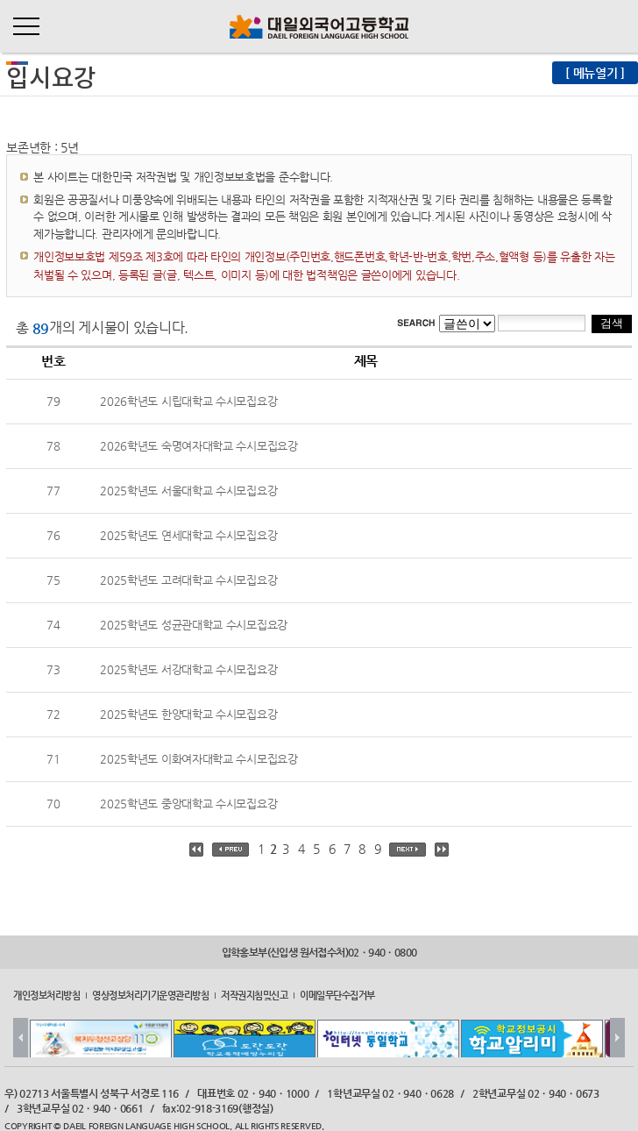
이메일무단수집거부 (337, 994)
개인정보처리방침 (46, 994)
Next (617, 1037)
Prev (20, 1037)
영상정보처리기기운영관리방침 (150, 994)
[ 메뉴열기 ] (595, 73)
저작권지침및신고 (254, 994)
